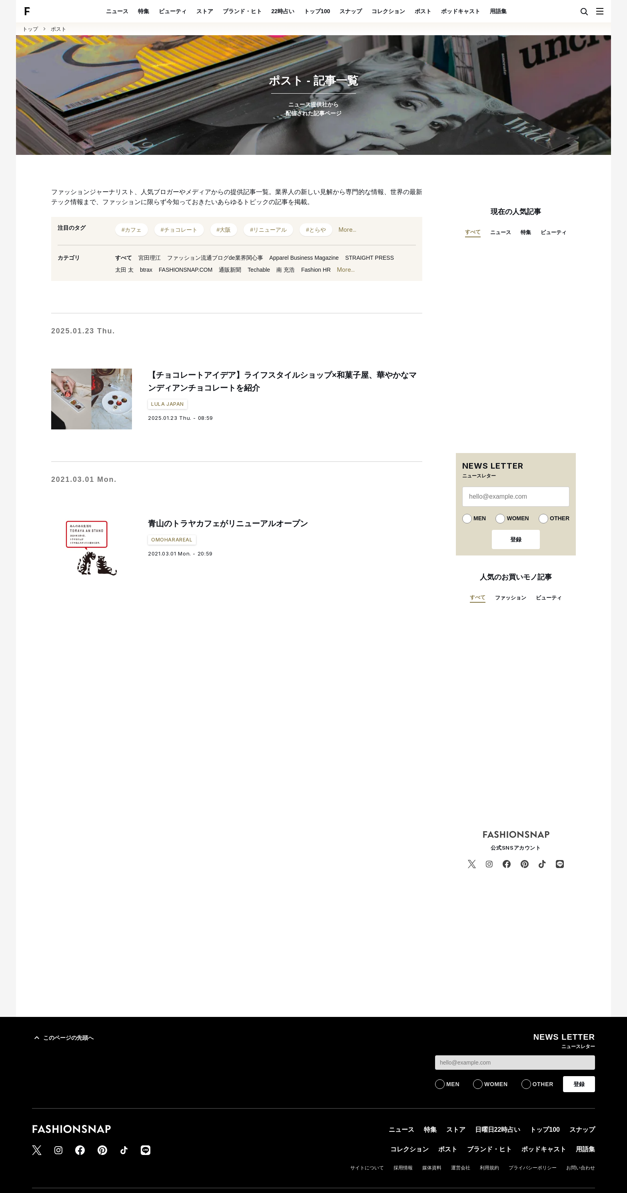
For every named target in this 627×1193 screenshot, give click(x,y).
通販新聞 (230, 270)
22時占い (283, 11)
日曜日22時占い (498, 1129)
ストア (204, 11)
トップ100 (317, 11)
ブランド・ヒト (242, 11)
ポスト (423, 11)
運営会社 (460, 1168)
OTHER (559, 518)
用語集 (498, 11)
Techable (259, 270)
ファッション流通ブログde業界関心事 (215, 258)
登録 (515, 539)
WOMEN (518, 518)
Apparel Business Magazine (304, 258)
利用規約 (489, 1168)
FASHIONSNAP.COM (185, 270)
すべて (123, 258)
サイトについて (367, 1168)
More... (347, 229)
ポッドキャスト (460, 11)
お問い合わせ (580, 1168)
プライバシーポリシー (533, 1168)
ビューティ (173, 11)
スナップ (350, 11)
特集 (143, 11)
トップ (30, 29)
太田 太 (124, 270)
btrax (146, 270)
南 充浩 (285, 270)
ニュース (117, 11)
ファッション (510, 598)
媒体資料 (431, 1168)
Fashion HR (316, 270)
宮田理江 (149, 258)
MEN (479, 518)
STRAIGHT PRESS (369, 258)
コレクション (388, 11)
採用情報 (403, 1168)
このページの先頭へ (63, 1038)
